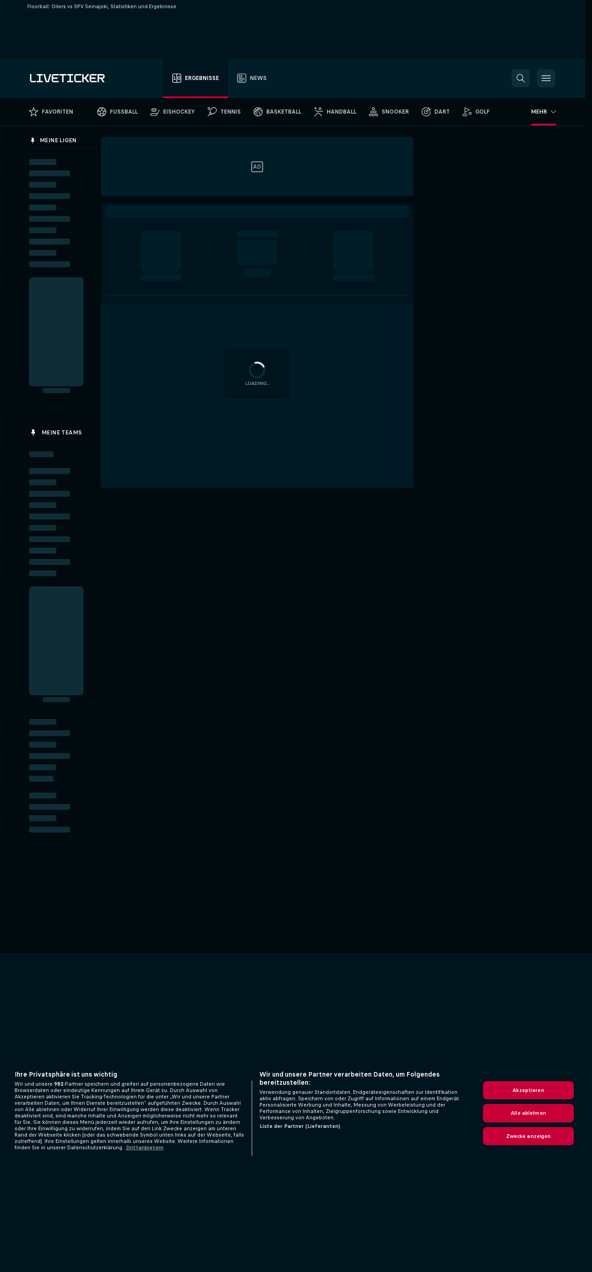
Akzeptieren (528, 1090)
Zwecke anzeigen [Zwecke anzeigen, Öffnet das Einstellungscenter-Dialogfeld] (528, 1136)
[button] (521, 78)
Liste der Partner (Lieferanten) (300, 1126)
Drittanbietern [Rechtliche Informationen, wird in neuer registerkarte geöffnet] (145, 1147)
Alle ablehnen (528, 1113)
